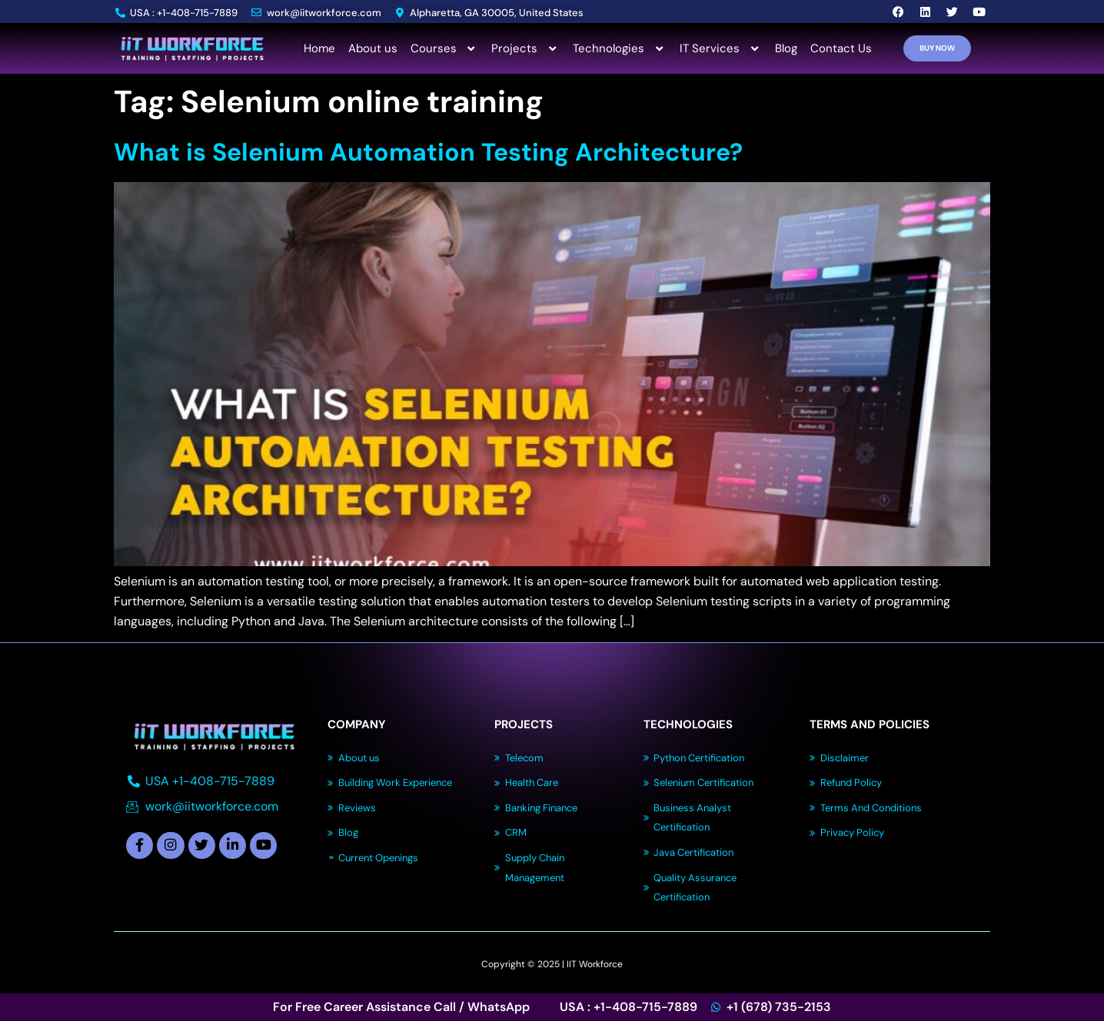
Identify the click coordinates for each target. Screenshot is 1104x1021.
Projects (525, 48)
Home (319, 48)
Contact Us (841, 48)
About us (372, 48)
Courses (445, 48)
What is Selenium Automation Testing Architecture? (428, 152)
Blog (786, 48)
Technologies (620, 48)
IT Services (721, 48)
